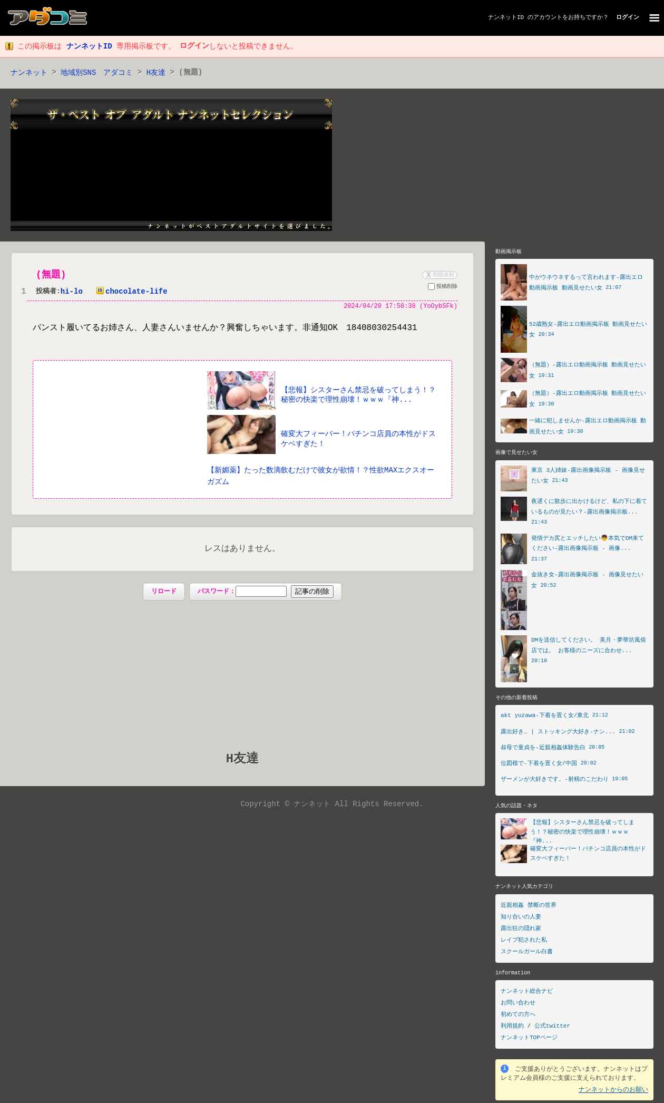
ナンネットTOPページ (529, 1040)
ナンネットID (506, 18)
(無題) (51, 275)
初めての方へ (518, 1017)
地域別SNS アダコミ (97, 73)
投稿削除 (442, 288)
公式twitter (552, 1029)
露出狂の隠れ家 (521, 931)
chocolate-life (130, 292)
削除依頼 (439, 275)
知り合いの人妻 (521, 920)
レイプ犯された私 (524, 943)
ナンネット (29, 73)
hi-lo (72, 292)
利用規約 (512, 1029)
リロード (164, 591)
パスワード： (265, 592)
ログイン (627, 18)
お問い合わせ (518, 1006)
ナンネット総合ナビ (527, 994)
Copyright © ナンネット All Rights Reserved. (331, 805)
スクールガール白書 (527, 955)
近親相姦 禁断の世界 (528, 908)
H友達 (156, 73)
